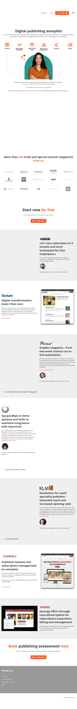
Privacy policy (4, 664)
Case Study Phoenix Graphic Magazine (21, 380)
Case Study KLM (11, 527)
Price (51, 7)
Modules (43, 7)
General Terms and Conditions (8, 670)
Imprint (3, 673)
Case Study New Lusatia (15, 458)
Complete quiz (39, 209)
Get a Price (62, 7)
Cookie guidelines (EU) (6, 667)
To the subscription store (46, 358)
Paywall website (6, 306)
